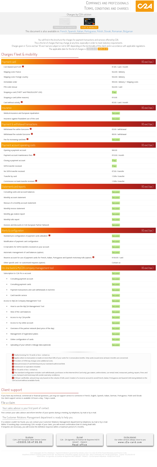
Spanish (72, 31)
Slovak (107, 31)
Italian (80, 31)
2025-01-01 (92, 49)
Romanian (117, 31)
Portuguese (90, 31)
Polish (100, 31)
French (63, 31)
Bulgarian (128, 31)
